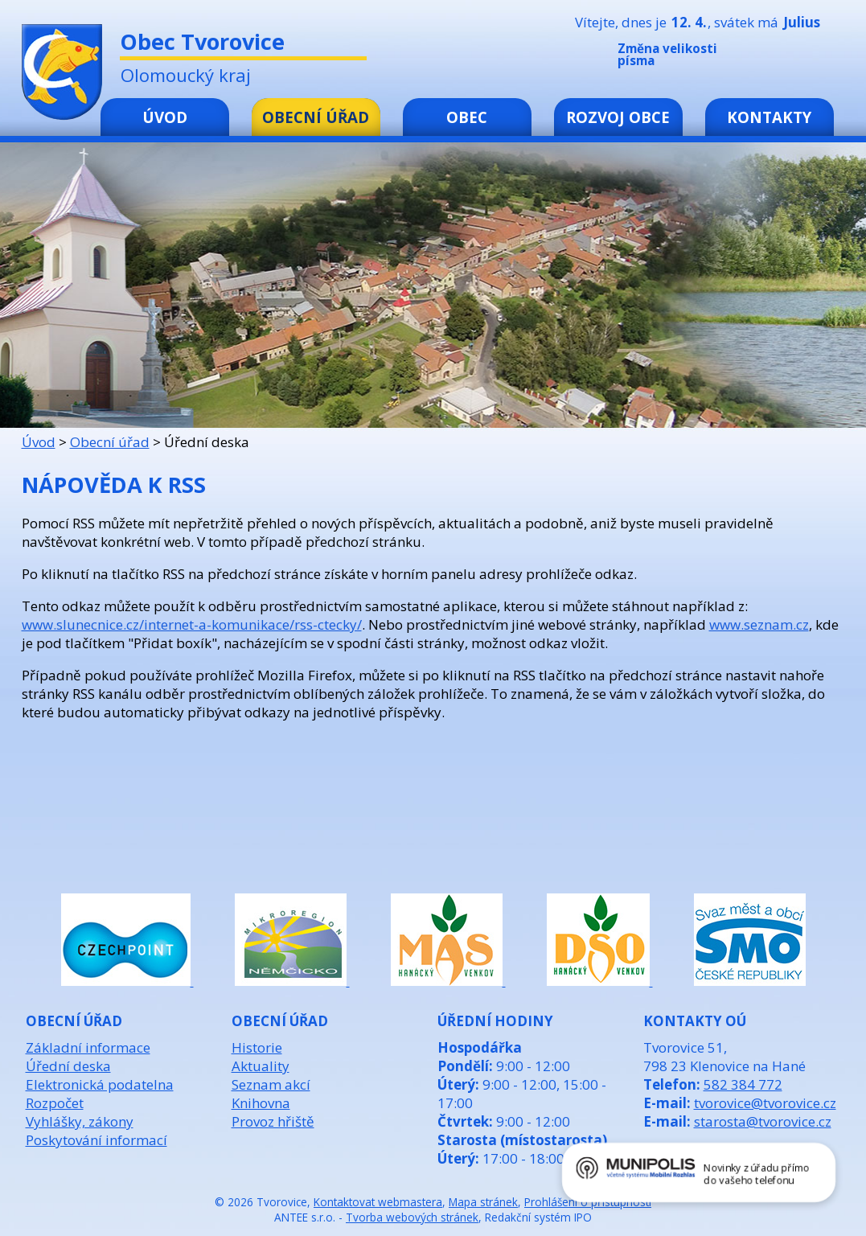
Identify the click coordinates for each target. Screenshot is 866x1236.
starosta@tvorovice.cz (762, 1121)
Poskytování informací (96, 1140)
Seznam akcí (271, 1084)
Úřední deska (68, 1066)
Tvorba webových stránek (412, 1217)
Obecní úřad (315, 117)
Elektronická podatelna (100, 1084)
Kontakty (769, 117)
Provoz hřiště (273, 1121)
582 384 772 (743, 1084)
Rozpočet (55, 1103)
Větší (813, 57)
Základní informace (88, 1047)
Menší (765, 57)
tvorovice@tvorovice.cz (765, 1103)
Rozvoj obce (618, 117)
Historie (257, 1047)
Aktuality (260, 1066)
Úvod (164, 117)
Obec (466, 117)
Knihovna (261, 1103)
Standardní (789, 57)
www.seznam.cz (759, 624)
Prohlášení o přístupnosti (587, 1201)
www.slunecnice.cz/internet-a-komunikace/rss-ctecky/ (192, 624)
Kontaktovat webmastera (378, 1201)
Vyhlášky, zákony (79, 1121)
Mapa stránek (483, 1201)
